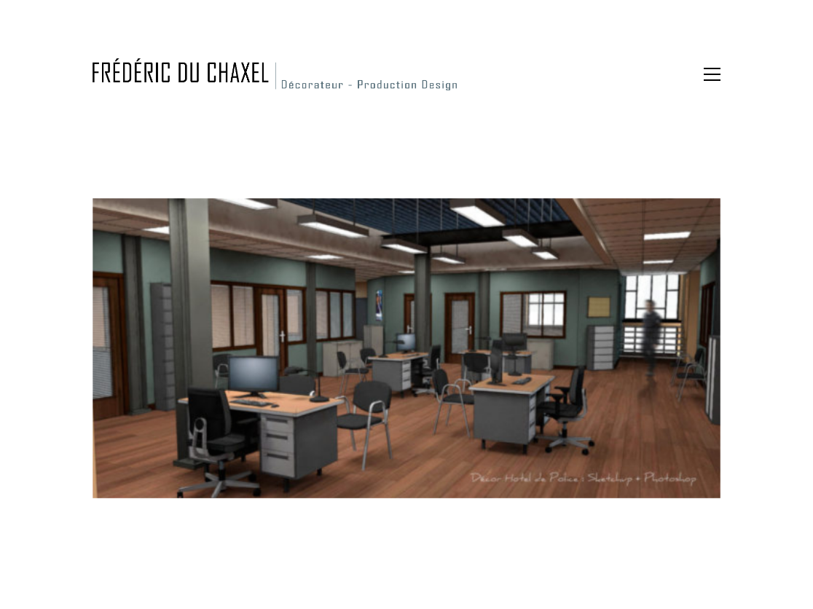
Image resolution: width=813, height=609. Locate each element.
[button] (712, 74)
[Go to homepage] (275, 74)
